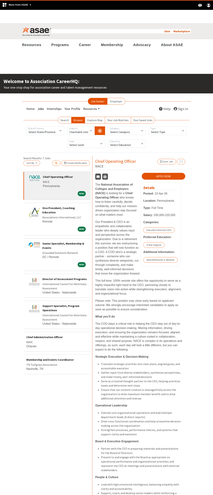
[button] (17, 5)
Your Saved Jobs (143, 107)
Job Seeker (97, 88)
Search (64, 107)
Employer (116, 88)
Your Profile (72, 95)
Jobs (40, 95)
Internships (54, 95)
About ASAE (172, 32)
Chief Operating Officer (58, 163)
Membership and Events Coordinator (50, 346)
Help (165, 95)
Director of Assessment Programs (64, 265)
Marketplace (181, 18)
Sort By (30, 149)
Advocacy (142, 32)
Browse (78, 107)
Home (30, 95)
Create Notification (75, 149)
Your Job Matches (118, 107)
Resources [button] (90, 95)
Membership (112, 32)
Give (167, 18)
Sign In (181, 95)
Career (85, 32)
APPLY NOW (163, 163)
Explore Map (95, 107)
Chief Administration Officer (44, 324)
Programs (60, 32)
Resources (31, 32)
